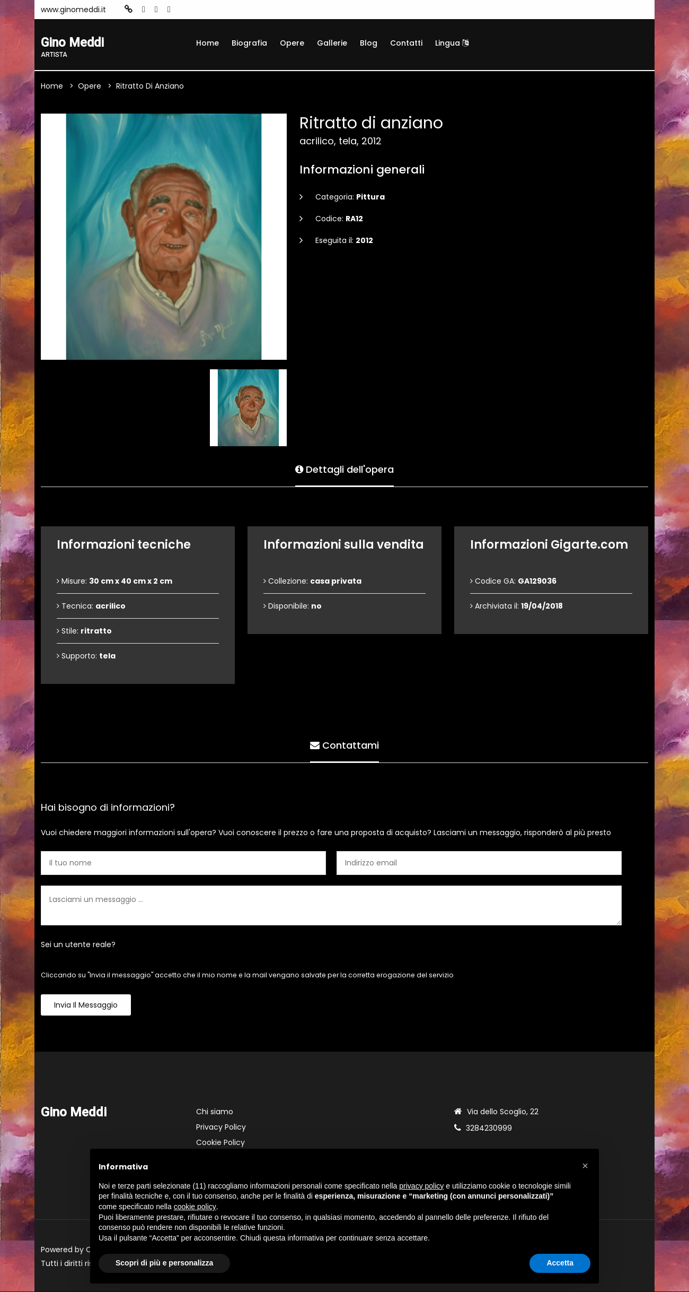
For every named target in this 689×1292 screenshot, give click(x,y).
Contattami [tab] (344, 745)
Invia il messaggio (86, 1005)
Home (207, 43)
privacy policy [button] (421, 1186)
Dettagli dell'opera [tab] (344, 469)
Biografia (249, 43)
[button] (585, 1165)
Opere (292, 43)
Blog (368, 43)
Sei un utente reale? (78, 945)
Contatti (406, 43)
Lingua (452, 43)
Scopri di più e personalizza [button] (164, 1263)
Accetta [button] (559, 1263)
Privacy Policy (221, 1127)
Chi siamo (214, 1112)
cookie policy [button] (195, 1206)
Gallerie (332, 43)
